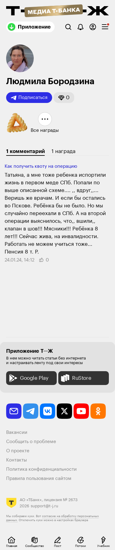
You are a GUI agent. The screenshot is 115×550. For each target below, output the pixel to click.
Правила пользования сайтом (38, 478)
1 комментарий (25, 151)
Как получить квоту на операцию (41, 166)
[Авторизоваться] (93, 27)
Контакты (16, 460)
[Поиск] (68, 27)
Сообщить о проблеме (31, 441)
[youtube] (81, 411)
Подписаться (29, 98)
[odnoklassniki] (98, 411)
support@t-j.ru (44, 506)
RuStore (75, 378)
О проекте (17, 451)
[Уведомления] (80, 27)
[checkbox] (105, 27)
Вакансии (16, 432)
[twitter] (64, 411)
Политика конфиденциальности (41, 469)
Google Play (28, 378)
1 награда (63, 151)
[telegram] (30, 411)
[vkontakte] (47, 411)
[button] (64, 97)
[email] (13, 411)
